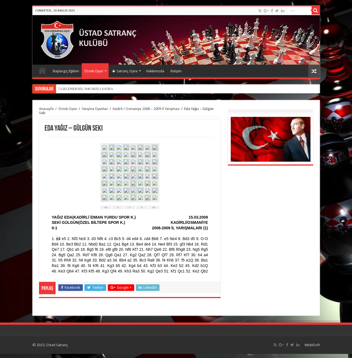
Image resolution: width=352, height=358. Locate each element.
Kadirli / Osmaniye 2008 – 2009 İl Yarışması (146, 109)
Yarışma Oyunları (95, 109)
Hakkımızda (155, 71)
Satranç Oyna (125, 71)
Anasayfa (42, 70)
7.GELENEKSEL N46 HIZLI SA (82, 89)
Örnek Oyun (93, 71)
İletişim (176, 71)
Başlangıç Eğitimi (66, 71)
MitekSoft (312, 345)
